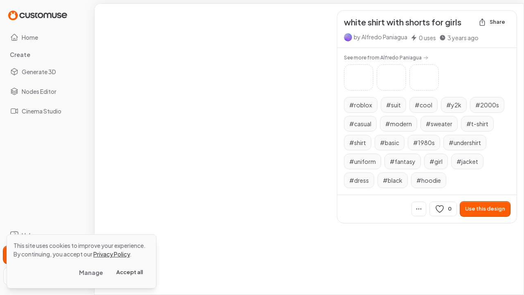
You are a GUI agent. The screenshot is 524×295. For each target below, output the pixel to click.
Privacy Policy (111, 254)
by (380, 37)
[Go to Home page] (37, 15)
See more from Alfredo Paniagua (386, 57)
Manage (91, 272)
